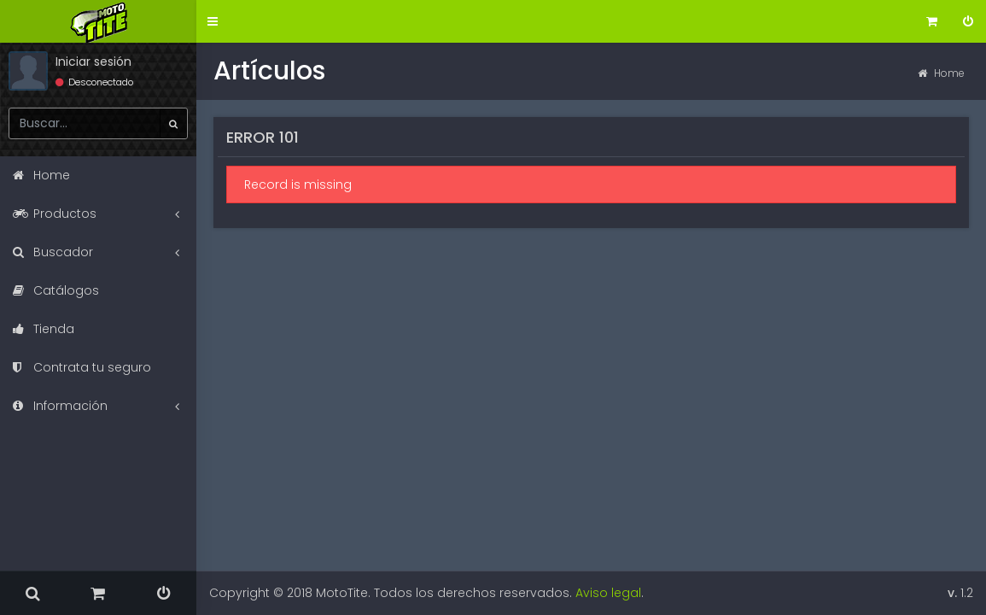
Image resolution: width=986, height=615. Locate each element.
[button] (212, 22)
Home (941, 73)
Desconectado (94, 82)
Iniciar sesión (93, 61)
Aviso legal (608, 592)
